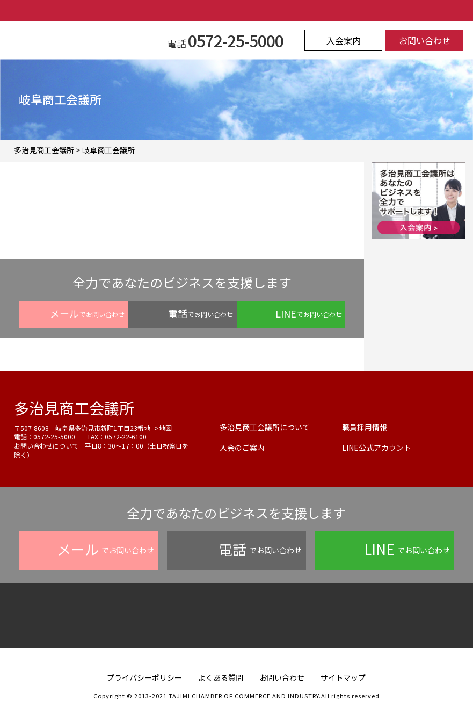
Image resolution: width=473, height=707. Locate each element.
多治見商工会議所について (265, 427)
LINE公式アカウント (376, 447)
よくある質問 (220, 677)
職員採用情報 (364, 427)
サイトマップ (343, 677)
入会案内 (343, 40)
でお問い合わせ (87, 313)
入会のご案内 (242, 447)
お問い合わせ (424, 40)
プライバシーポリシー (144, 677)
